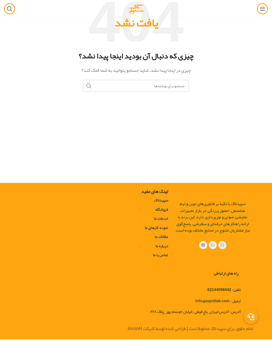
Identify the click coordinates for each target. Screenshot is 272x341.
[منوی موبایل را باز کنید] (262, 8)
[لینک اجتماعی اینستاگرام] (222, 257)
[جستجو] (9, 8)
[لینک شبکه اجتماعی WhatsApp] (212, 257)
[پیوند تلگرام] (203, 257)
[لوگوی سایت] (136, 10)
